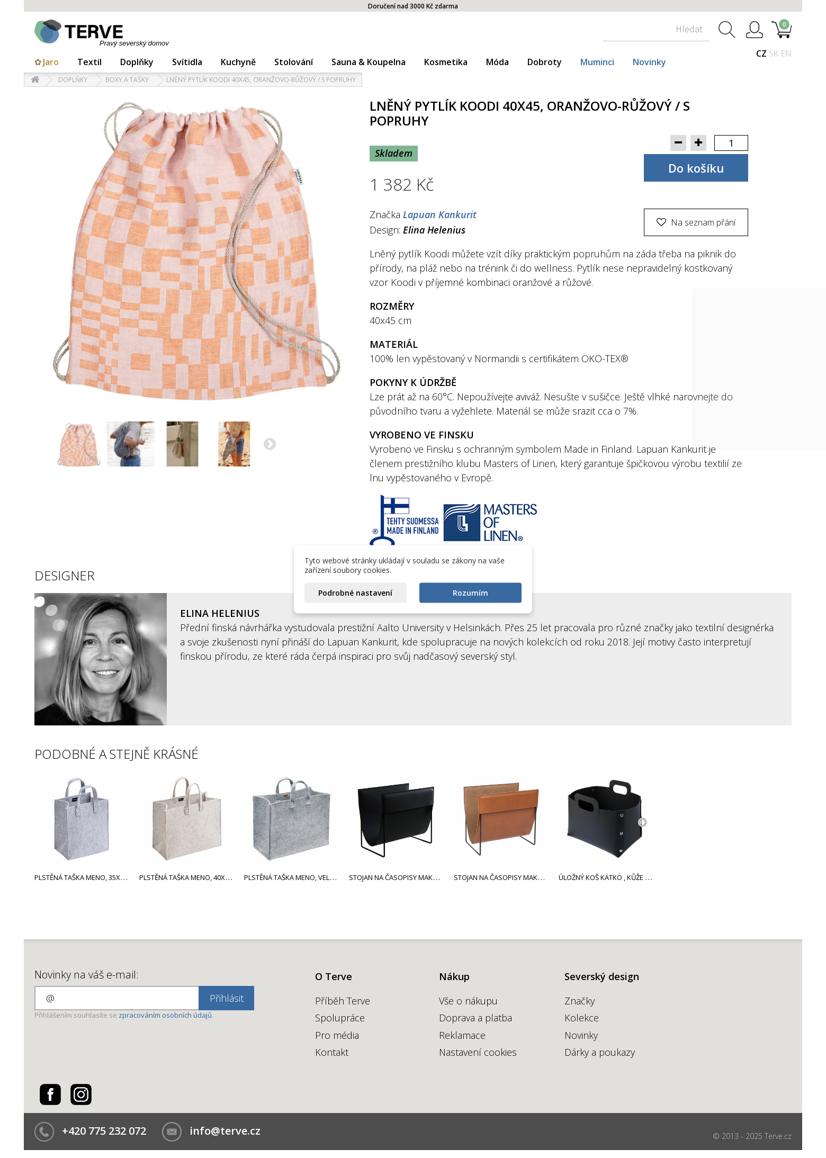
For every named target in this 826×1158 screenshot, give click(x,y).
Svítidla (187, 62)
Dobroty (544, 62)
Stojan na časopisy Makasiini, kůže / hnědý (528, 877)
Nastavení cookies (478, 1052)
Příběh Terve (342, 1000)
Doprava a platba (475, 1017)
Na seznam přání (702, 222)
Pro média (337, 1035)
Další (271, 445)
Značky (579, 1000)
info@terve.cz (225, 1131)
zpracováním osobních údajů (165, 1015)
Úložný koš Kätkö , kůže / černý (614, 877)
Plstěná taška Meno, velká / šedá (302, 877)
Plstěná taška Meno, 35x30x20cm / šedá (103, 877)
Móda (497, 62)
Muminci (597, 62)
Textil (89, 62)
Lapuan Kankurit (440, 214)
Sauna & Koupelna (368, 62)
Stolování (293, 62)
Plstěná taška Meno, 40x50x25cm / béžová (212, 877)
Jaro (51, 62)
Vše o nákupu (468, 1000)
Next (642, 821)
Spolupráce (340, 1017)
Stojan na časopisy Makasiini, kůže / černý (423, 877)
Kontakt (331, 1052)
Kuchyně (238, 62)
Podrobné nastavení (355, 592)
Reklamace (462, 1035)
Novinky (649, 62)
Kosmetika (446, 62)
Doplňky (137, 62)
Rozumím (470, 592)
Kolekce (581, 1017)
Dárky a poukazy (599, 1052)
